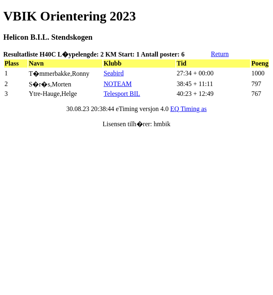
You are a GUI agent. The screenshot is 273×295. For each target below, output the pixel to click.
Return (220, 53)
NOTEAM (118, 83)
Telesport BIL (122, 93)
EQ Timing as (188, 108)
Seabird (114, 73)
